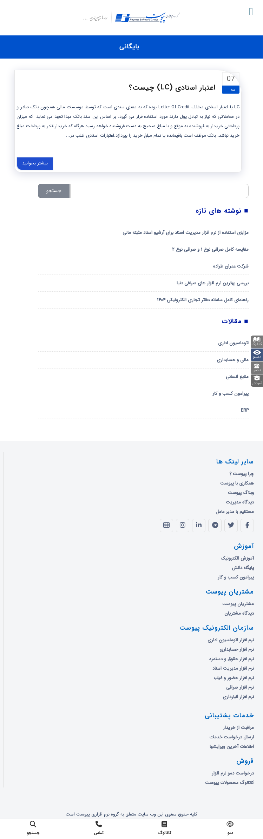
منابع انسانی (237, 376)
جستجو (53, 191)
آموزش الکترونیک (237, 558)
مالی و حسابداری (233, 360)
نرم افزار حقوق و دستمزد (231, 659)
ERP (245, 410)
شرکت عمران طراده (231, 266)
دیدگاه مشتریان (239, 613)
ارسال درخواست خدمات (231, 737)
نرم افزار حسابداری (236, 649)
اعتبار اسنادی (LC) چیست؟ (172, 87)
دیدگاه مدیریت (240, 502)
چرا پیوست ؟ (241, 474)
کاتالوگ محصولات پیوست (229, 782)
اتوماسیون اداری (233, 343)
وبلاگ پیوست (241, 492)
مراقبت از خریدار (238, 727)
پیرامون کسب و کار (230, 393)
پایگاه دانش (243, 567)
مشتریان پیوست (238, 604)
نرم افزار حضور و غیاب (233, 678)
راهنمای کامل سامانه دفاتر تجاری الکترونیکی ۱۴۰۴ (203, 300)
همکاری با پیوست (237, 483)
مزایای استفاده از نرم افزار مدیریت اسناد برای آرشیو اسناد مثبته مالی (186, 232)
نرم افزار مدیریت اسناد (233, 668)
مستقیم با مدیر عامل (235, 511)
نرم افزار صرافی (240, 687)
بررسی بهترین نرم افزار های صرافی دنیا (213, 283)
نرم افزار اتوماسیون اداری (231, 640)
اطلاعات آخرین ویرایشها (232, 746)
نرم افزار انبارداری (238, 697)
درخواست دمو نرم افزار (233, 773)
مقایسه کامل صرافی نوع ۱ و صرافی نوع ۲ (210, 249)
